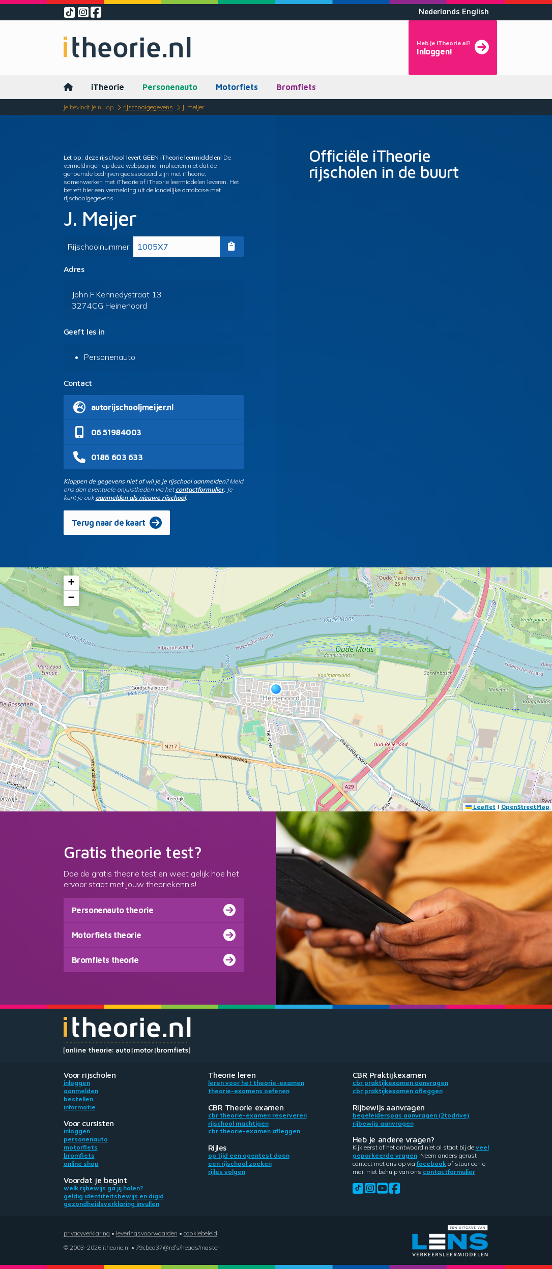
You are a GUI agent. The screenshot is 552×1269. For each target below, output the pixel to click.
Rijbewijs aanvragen (383, 1123)
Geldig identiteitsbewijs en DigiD (114, 1196)
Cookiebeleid (200, 1233)
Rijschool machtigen (238, 1123)
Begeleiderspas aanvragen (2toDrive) (411, 1115)
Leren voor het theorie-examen (256, 1082)
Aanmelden (81, 1091)
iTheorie (107, 87)
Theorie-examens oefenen (248, 1091)
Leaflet (481, 806)
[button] (276, 689)
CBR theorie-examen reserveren (257, 1115)
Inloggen (77, 1082)
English (475, 11)
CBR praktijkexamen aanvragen (400, 1082)
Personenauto (169, 87)
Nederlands (439, 11)
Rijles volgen (226, 1171)
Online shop (81, 1163)
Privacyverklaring (87, 1233)
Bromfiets (296, 87)
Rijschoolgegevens (148, 107)
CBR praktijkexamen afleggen (398, 1091)
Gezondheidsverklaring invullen (111, 1203)
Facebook (431, 1163)
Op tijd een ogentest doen (248, 1155)
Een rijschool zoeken (240, 1163)
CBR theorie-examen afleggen (254, 1131)
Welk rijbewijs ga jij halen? (103, 1188)
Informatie (80, 1107)
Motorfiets (237, 87)
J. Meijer (193, 107)
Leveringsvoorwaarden (147, 1233)
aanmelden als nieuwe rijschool (141, 497)
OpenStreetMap (525, 806)
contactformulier (200, 489)
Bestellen (78, 1099)
